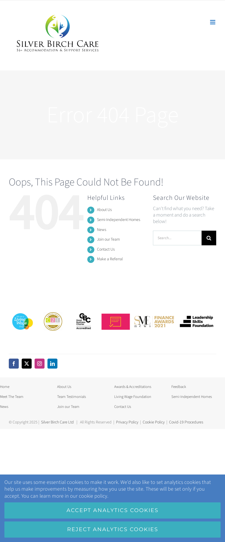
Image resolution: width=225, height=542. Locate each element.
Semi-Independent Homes (118, 220)
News (101, 230)
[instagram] (40, 364)
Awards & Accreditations (132, 386)
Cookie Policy (154, 422)
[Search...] (177, 238)
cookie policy (93, 496)
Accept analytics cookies (112, 510)
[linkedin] (52, 364)
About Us (104, 210)
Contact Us (106, 249)
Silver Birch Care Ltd (57, 422)
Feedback (178, 386)
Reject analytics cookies (112, 529)
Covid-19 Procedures (186, 422)
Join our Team (108, 239)
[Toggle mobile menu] (213, 22)
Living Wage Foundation (132, 396)
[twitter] (27, 364)
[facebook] (14, 364)
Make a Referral (110, 259)
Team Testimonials (71, 396)
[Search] (209, 238)
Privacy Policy (127, 422)
